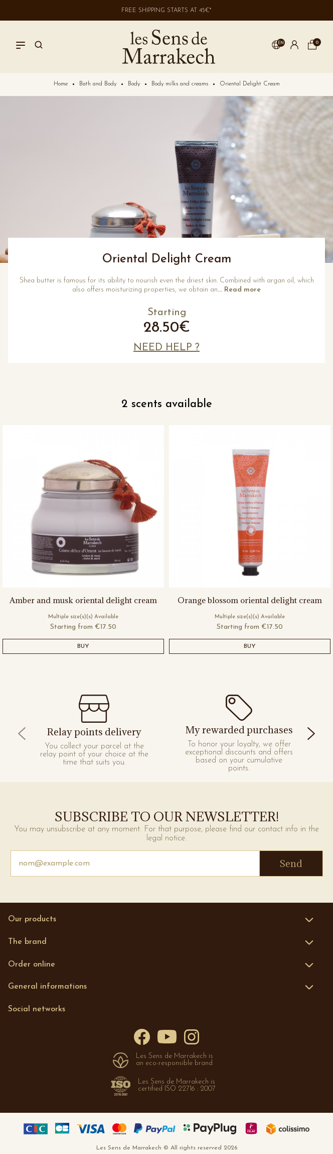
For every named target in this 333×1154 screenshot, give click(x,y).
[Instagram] (191, 1036)
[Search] (39, 47)
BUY (83, 646)
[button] (276, 46)
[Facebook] (142, 1036)
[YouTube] (167, 1036)
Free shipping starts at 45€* (166, 11)
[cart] (312, 48)
